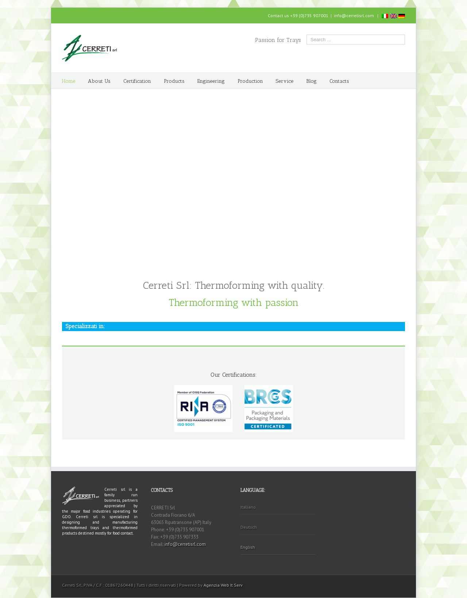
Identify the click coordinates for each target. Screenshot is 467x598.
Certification (137, 81)
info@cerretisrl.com (354, 15)
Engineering (211, 81)
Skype (76, 15)
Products (174, 81)
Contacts (339, 81)
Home (68, 81)
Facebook (63, 15)
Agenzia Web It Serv (223, 585)
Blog (311, 81)
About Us (99, 81)
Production (250, 81)
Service (284, 81)
